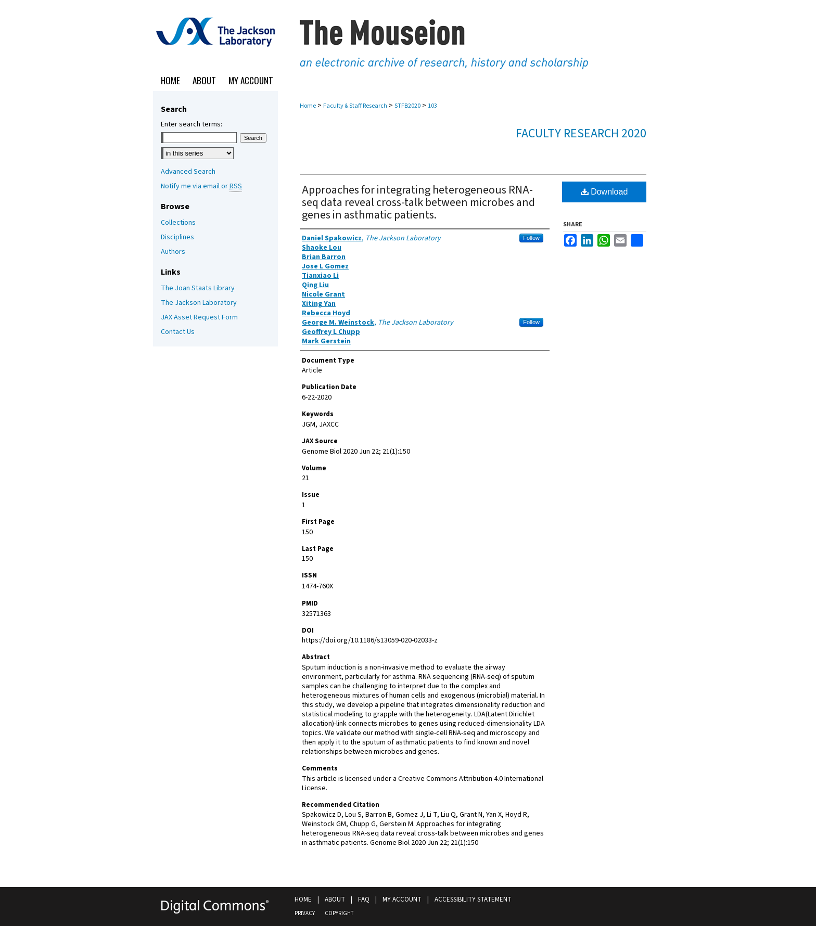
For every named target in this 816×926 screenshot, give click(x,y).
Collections (178, 222)
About (335, 899)
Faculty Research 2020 (581, 133)
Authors (173, 252)
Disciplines (177, 237)
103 (432, 105)
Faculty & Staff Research (355, 105)
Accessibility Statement (473, 899)
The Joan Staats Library (198, 288)
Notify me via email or (201, 186)
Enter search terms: (191, 124)
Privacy (305, 913)
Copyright (339, 913)
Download (604, 191)
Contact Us (178, 332)
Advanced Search (188, 171)
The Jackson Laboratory (199, 303)
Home (308, 105)
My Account (402, 899)
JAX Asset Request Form (199, 317)
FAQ (363, 899)
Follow (531, 238)
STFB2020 (407, 105)
